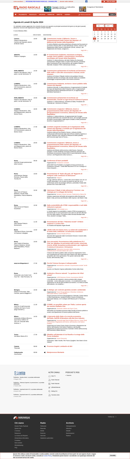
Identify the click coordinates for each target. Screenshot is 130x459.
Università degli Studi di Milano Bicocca (67, 320)
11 (105, 34)
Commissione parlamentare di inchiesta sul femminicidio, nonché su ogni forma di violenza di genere (67, 98)
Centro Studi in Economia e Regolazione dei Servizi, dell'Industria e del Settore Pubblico (67, 322)
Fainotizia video (55, 395)
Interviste (43, 435)
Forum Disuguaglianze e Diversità (66, 292)
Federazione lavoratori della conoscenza (67, 249)
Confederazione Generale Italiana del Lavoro (60, 251)
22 (94, 38)
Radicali (68, 435)
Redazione (18, 433)
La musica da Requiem (21, 435)
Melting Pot (54, 391)
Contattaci (17, 440)
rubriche (51, 14)
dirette (59, 14)
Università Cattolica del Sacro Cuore (66, 308)
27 (111, 38)
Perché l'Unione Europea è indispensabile (62, 263)
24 (101, 38)
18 (105, 36)
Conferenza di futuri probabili (57, 160)
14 (115, 34)
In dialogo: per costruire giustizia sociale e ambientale (66, 290)
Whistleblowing (19, 445)
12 (108, 34)
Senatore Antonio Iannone (63, 194)
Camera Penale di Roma (63, 233)
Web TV (53, 376)
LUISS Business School (63, 277)
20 (111, 36)
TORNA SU (111, 417)
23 (98, 38)
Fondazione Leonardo (62, 163)
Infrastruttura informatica (22, 438)
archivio (42, 14)
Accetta (112, 455)
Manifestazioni (70, 433)
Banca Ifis (83, 194)
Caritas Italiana (63, 293)
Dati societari (18, 443)
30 (98, 41)
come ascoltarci (18, 1)
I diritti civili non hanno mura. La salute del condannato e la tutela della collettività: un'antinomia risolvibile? (67, 230)
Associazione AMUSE (77, 277)
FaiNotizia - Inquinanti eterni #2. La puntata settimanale (28, 389)
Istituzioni (68, 428)
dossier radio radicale (66, 1)
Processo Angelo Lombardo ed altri (59, 346)
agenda (67, 14)
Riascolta (43, 428)
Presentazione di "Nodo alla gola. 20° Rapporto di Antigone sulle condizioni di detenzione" (64, 174)
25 (105, 38)
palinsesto (23, 14)
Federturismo (76, 194)
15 (94, 36)
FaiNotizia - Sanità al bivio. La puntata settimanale (27, 377)
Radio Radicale (55, 379)
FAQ (16, 447)
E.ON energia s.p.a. (62, 209)
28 (115, 38)
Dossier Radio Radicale (21, 426)
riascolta (33, 14)
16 (98, 36)
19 (108, 36)
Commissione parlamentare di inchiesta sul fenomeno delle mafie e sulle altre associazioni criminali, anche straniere (66, 72)
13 (111, 34)
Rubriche (69, 375)
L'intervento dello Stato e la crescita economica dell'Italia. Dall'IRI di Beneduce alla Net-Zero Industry (65, 317)
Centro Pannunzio (61, 338)
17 (101, 36)
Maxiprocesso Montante (55, 352)
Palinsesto (43, 426)
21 (115, 36)
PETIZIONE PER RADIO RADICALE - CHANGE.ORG (41, 1)
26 (108, 38)
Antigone (58, 178)
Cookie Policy (47, 456)
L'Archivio (17, 431)
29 (94, 41)
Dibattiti (68, 431)
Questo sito (18, 428)
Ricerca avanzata (86, 14)
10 (101, 34)
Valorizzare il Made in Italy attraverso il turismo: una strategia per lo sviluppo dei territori (65, 191)
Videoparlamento (71, 426)
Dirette (42, 431)
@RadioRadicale (55, 387)
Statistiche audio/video (46, 438)
